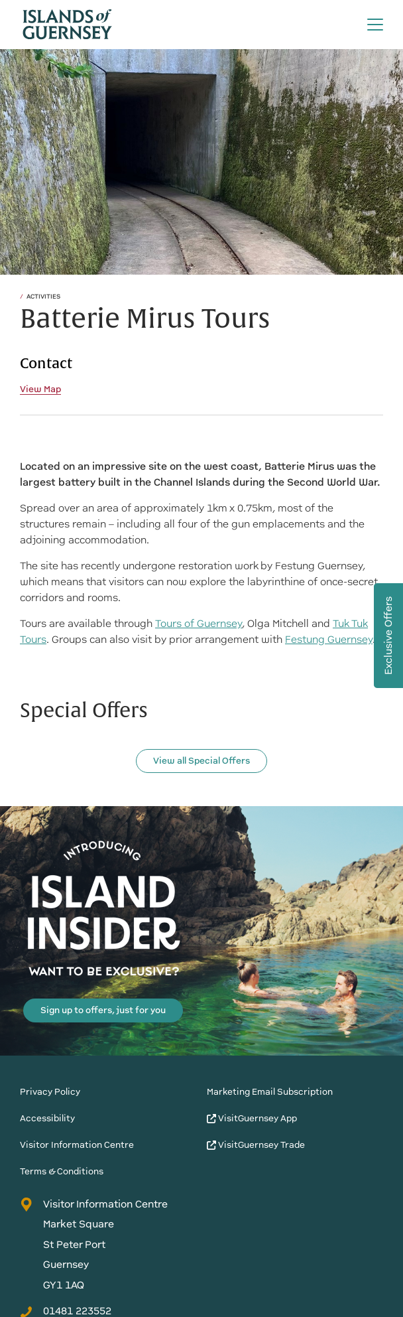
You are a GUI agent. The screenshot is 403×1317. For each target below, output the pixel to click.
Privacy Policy (50, 1092)
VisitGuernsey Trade (256, 1145)
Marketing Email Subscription (270, 1092)
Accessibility (47, 1118)
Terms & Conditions (61, 1171)
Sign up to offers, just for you (103, 1010)
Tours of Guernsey (198, 624)
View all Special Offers (201, 761)
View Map (40, 389)
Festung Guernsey (329, 640)
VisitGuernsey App (252, 1118)
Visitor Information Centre (77, 1145)
